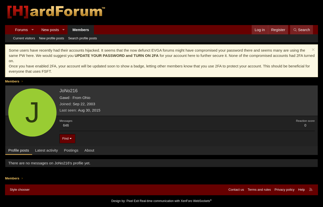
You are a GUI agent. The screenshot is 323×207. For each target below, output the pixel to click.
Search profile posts (82, 38)
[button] (32, 29)
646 (66, 125)
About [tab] (89, 150)
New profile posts (51, 38)
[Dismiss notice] (312, 50)
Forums (21, 30)
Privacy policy (284, 189)
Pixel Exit (132, 201)
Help (301, 189)
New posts (50, 30)
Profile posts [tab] (18, 150)
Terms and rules (259, 189)
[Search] (301, 29)
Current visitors (24, 38)
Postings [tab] (71, 150)
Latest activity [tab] (46, 150)
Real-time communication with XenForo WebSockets (176, 201)
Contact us (236, 189)
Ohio (86, 97)
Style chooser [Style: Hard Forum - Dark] (20, 189)
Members (81, 30)
